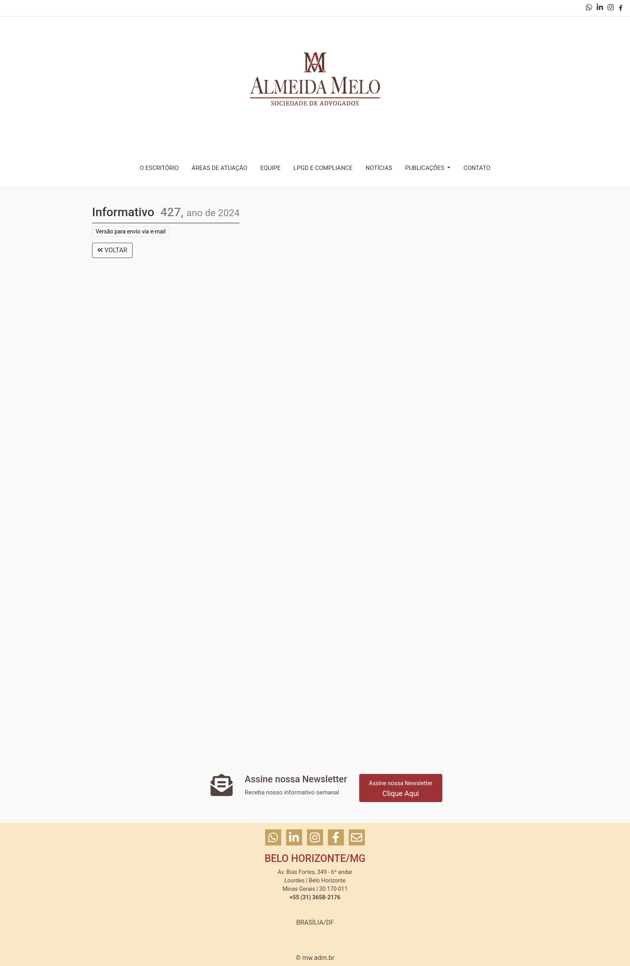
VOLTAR (112, 250)
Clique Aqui (401, 789)
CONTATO (476, 168)
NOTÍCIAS (379, 168)
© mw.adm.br (315, 958)
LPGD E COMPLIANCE (322, 168)
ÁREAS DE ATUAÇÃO (220, 168)
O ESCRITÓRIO (159, 168)
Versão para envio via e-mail (131, 231)
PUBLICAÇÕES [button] (425, 168)
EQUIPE (270, 168)
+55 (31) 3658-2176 (315, 897)
